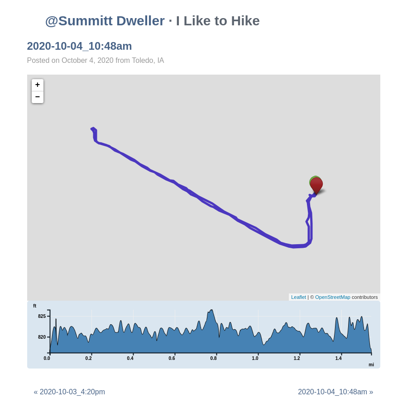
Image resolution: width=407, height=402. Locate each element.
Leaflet (298, 297)
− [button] (37, 97)
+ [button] (37, 85)
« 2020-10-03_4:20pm (69, 392)
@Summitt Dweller (105, 20)
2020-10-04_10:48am (79, 46)
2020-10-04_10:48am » (335, 392)
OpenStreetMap (332, 297)
